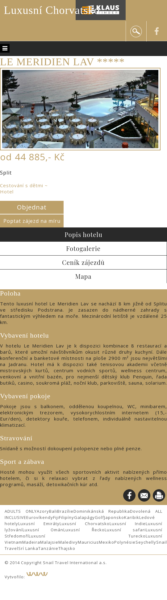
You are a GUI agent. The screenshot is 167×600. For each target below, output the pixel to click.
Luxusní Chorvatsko (52, 10)
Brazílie (65, 511)
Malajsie (49, 542)
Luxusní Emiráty (39, 523)
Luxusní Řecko (83, 530)
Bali (53, 511)
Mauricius (88, 542)
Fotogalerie (83, 248)
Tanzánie (48, 548)
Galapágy (84, 517)
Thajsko (66, 548)
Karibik (131, 517)
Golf (99, 517)
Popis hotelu (83, 234)
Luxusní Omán (43, 530)
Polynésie (125, 542)
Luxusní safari (125, 530)
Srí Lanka (28, 548)
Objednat (32, 207)
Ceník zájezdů (83, 262)
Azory (43, 511)
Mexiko (106, 542)
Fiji (56, 517)
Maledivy (68, 542)
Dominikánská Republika (101, 511)
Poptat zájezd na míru (32, 221)
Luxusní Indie (128, 523)
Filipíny (66, 517)
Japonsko (114, 517)
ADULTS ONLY (21, 511)
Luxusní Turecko (87, 536)
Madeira (31, 542)
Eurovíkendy (39, 517)
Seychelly (146, 542)
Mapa (83, 276)
